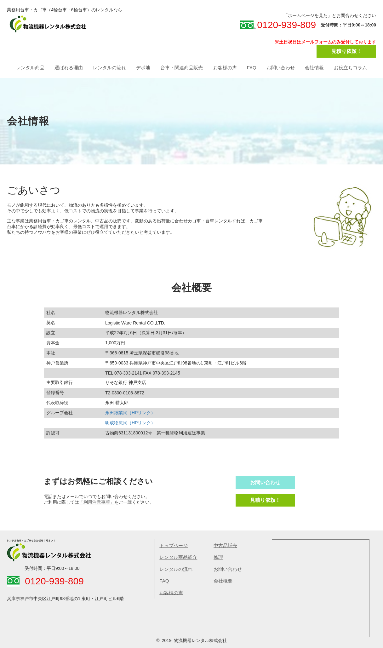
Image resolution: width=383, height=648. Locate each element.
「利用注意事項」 (96, 502)
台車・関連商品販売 (181, 67)
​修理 (218, 557)
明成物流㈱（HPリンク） (130, 422)
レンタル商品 (30, 67)
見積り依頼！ (346, 51)
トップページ (173, 545)
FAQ (251, 67)
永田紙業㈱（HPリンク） (130, 412)
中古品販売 (225, 545)
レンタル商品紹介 (178, 557)
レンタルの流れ (109, 67)
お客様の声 (225, 67)
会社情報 (314, 67)
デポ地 (143, 67)
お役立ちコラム (350, 67)
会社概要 (223, 580)
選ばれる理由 (68, 67)
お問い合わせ (280, 67)
